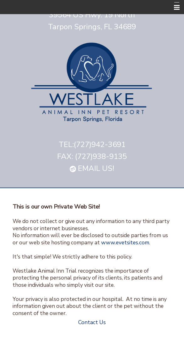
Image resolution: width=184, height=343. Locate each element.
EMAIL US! (92, 168)
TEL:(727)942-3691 (92, 144)
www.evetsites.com (125, 242)
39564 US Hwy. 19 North (92, 15)
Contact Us (92, 322)
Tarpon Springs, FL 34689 (92, 27)
